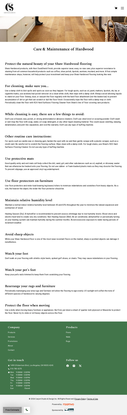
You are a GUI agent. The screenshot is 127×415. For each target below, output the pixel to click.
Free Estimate (12, 410)
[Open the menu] (122, 8)
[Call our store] (27, 410)
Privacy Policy (80, 399)
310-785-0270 (16, 369)
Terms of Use (92, 399)
